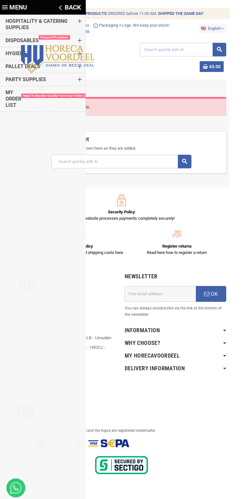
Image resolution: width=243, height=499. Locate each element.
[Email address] (162, 296)
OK (216, 296)
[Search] (186, 50)
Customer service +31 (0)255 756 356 (47, 31)
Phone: (41, 321)
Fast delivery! (25, 25)
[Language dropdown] (218, 28)
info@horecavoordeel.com (52, 330)
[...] (57, 311)
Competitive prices (63, 25)
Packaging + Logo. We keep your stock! (125, 25)
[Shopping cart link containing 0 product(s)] (218, 67)
